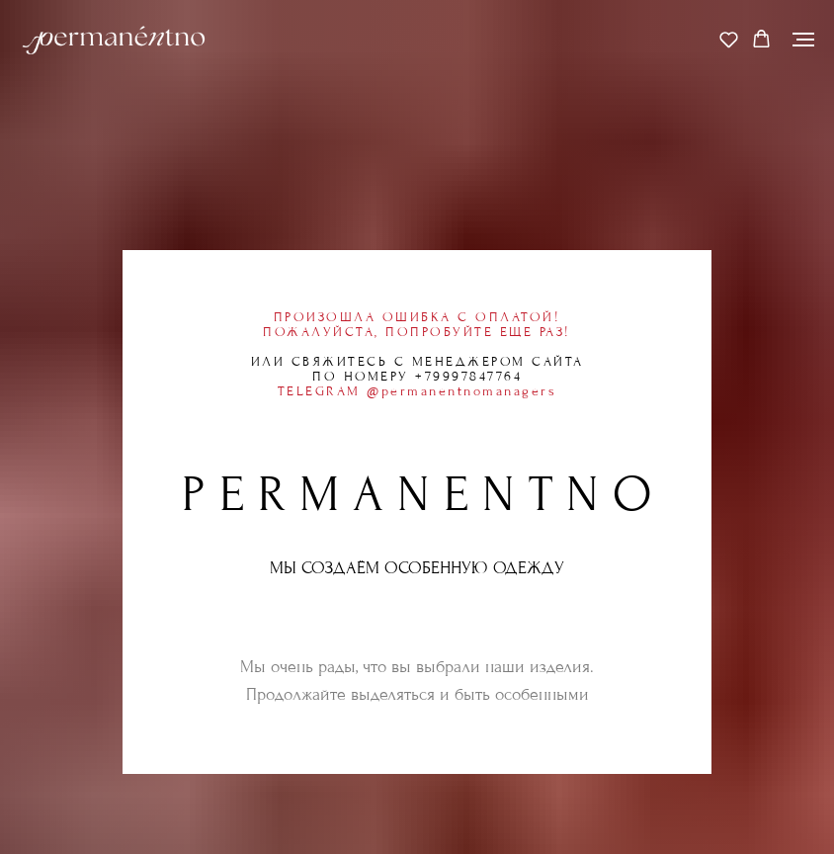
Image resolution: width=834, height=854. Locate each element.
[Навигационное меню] (803, 39)
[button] (728, 39)
